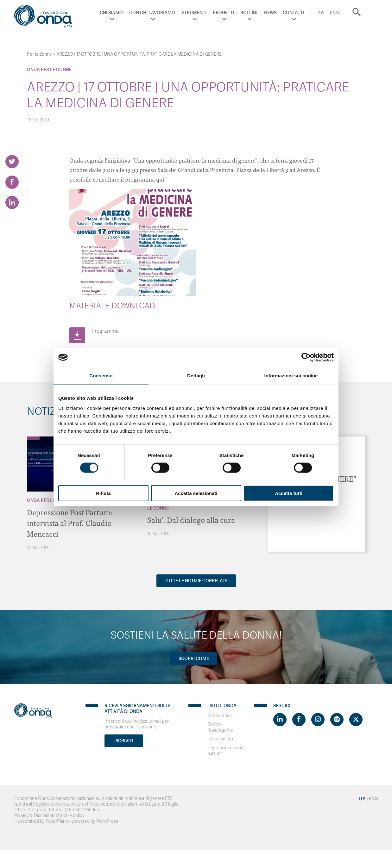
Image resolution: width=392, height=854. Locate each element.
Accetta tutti (288, 493)
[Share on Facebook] (12, 182)
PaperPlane (57, 821)
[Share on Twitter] (12, 161)
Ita (330, 12)
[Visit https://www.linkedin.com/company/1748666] (280, 719)
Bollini (258, 12)
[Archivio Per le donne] (33, 438)
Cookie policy (71, 815)
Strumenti (203, 12)
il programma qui (142, 179)
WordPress (107, 821)
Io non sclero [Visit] (220, 739)
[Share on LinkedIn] (12, 202)
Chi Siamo (120, 12)
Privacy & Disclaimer (34, 815)
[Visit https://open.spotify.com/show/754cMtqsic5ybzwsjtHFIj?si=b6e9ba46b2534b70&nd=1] (337, 719)
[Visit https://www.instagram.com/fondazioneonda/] (318, 719)
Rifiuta (103, 493)
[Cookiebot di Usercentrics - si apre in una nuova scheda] (306, 357)
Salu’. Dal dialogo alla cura (191, 519)
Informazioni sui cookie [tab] (291, 375)
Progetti (232, 12)
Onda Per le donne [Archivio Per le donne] (49, 69)
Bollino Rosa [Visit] (219, 715)
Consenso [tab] (100, 375)
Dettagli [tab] (196, 375)
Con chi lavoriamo (162, 12)
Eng (343, 12)
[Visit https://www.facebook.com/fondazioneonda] (299, 719)
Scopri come (194, 658)
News (280, 12)
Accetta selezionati (195, 493)
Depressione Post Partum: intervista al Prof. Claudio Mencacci (70, 523)
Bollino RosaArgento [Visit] (220, 727)
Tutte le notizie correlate (196, 581)
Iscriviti (123, 741)
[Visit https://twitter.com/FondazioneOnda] (356, 719)
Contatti (302, 12)
